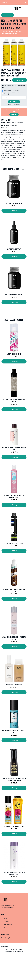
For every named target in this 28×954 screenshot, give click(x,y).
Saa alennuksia (14, 101)
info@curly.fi (4, 2)
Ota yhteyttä (13, 949)
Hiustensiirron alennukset (11, 92)
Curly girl (6, 921)
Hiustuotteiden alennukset (11, 90)
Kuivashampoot (18, 122)
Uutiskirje (6, 94)
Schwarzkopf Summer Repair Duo (14, 826)
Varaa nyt (14, 114)
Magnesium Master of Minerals (14, 295)
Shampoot (11, 122)
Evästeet (20, 949)
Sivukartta (20, 951)
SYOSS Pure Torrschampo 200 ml (14, 543)
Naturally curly (8, 924)
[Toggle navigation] (3, 8)
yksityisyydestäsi (16, 104)
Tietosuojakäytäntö (10, 951)
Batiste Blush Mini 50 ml (14, 354)
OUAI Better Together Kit (14, 685)
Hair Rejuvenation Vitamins (14, 203)
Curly (5, 918)
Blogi (5, 927)
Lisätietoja (19, 80)
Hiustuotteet (7, 15)
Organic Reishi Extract (14, 249)
